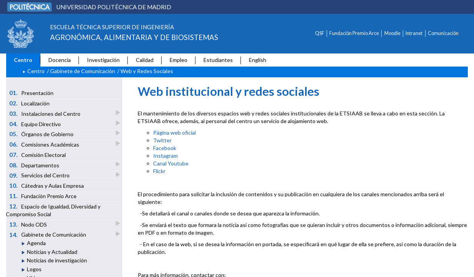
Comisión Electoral (37, 154)
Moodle (392, 33)
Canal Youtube (171, 163)
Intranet (414, 33)
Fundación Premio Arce (354, 33)
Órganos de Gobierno (42, 133)
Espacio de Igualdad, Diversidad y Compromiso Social (53, 210)
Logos (34, 269)
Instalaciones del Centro (45, 113)
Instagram (165, 155)
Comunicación (443, 33)
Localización (29, 103)
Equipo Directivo (35, 123)
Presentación (31, 92)
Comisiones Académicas (44, 144)
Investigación (103, 60)
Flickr (159, 171)
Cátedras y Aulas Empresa (46, 185)
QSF (319, 33)
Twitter (162, 140)
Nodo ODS (28, 224)
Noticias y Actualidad (52, 252)
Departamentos (34, 165)
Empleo (178, 60)
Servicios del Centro (40, 175)
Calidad (145, 60)
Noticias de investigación (57, 260)
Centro (23, 60)
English (257, 60)
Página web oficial (174, 132)
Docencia (59, 60)
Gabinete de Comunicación (82, 71)
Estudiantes (218, 60)
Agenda (36, 243)
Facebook (164, 148)
